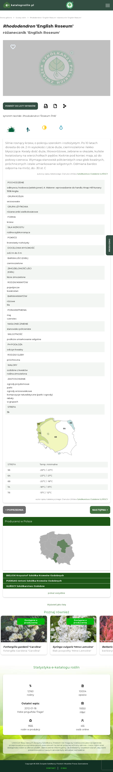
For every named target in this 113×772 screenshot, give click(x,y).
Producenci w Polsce (18, 521)
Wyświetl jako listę (56, 604)
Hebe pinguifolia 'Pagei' (30, 711)
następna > (100, 509)
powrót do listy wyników (20, 106)
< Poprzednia (14, 509)
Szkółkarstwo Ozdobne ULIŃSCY (92, 174)
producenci (109, 245)
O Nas (64, 768)
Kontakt (51, 768)
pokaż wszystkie (56, 593)
